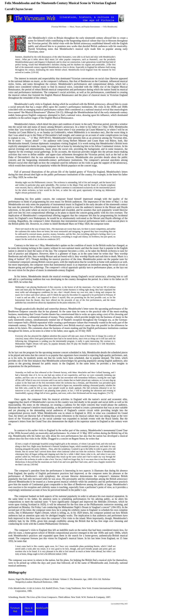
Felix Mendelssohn (110, 27)
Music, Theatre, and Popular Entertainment (85, 27)
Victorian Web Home (59, 27)
